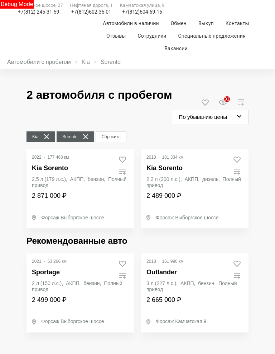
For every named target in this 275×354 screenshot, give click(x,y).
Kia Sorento (50, 168)
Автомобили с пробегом (39, 62)
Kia (86, 62)
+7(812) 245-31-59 (38, 11)
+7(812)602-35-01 (91, 11)
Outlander (161, 272)
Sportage (46, 272)
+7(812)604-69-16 (142, 11)
